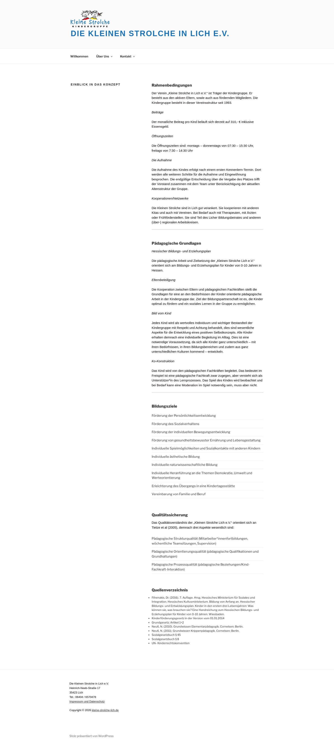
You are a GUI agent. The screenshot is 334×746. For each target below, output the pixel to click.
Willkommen (79, 56)
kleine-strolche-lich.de (105, 710)
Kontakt (127, 56)
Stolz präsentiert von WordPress (91, 736)
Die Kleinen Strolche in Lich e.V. (150, 33)
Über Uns (104, 56)
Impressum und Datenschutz (87, 701)
